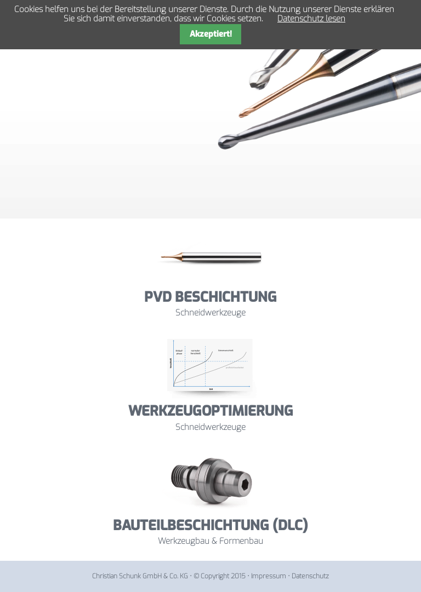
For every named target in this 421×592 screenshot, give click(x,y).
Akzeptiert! (211, 33)
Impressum (268, 576)
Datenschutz (310, 576)
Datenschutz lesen (311, 18)
